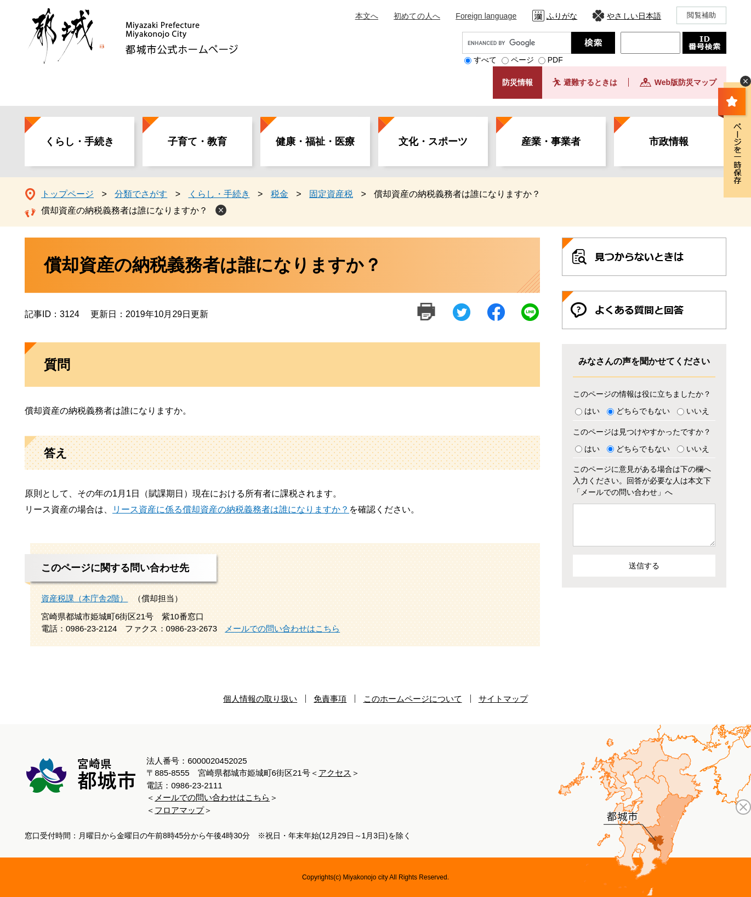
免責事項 (330, 698)
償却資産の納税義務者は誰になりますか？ (124, 210)
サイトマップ (503, 698)
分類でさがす (141, 194)
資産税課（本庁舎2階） (84, 598)
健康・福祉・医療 (315, 141)
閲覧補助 (701, 15)
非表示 (745, 81)
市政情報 (669, 141)
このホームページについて (412, 698)
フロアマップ (179, 810)
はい (592, 411)
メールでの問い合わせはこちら (282, 628)
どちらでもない (643, 411)
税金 (279, 194)
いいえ (697, 411)
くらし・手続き (79, 141)
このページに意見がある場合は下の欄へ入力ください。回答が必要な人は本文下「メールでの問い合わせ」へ (642, 481)
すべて (485, 59)
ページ (522, 59)
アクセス (334, 772)
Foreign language (486, 16)
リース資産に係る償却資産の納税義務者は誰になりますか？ (230, 509)
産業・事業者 (551, 141)
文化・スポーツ (433, 141)
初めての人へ (417, 16)
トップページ (67, 194)
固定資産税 (331, 194)
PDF (555, 59)
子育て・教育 (197, 141)
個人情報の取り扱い (260, 698)
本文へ (366, 16)
